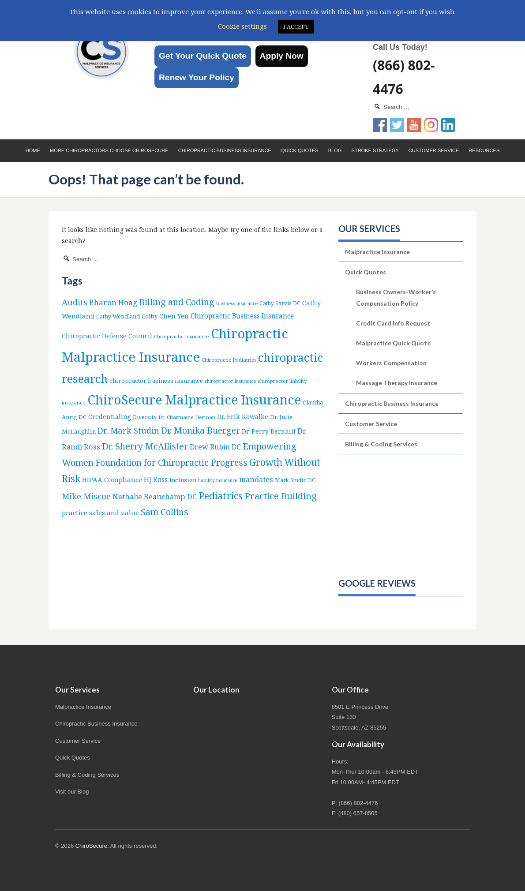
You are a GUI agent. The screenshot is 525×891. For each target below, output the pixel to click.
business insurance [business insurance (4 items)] (237, 303)
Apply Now (282, 55)
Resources (484, 150)
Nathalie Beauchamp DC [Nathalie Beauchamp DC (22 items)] (154, 496)
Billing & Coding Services (381, 444)
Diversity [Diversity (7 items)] (145, 417)
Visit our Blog (72, 791)
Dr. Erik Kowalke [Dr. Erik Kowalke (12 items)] (242, 416)
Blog (335, 150)
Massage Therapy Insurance (396, 382)
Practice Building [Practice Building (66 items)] (280, 496)
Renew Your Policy (196, 77)
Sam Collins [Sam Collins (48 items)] (164, 512)
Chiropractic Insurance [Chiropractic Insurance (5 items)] (181, 336)
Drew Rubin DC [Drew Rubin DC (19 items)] (215, 447)
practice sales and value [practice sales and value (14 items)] (100, 512)
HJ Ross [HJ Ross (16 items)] (156, 479)
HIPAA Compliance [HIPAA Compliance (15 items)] (112, 479)
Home (33, 150)
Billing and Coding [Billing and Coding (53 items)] (176, 302)
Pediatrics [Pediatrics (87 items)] (221, 495)
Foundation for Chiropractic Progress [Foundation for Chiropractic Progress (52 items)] (171, 462)
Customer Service (434, 150)
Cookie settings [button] (242, 26)
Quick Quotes (300, 150)
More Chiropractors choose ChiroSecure (109, 150)
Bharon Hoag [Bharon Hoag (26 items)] (113, 302)
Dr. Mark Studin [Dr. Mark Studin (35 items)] (128, 430)
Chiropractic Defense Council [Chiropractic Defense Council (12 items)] (107, 336)
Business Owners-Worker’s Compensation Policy (396, 297)
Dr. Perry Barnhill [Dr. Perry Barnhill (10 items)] (269, 431)
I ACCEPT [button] (296, 26)
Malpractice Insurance (377, 251)
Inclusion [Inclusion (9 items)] (182, 480)
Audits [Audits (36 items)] (74, 301)
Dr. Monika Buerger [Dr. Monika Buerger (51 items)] (200, 430)
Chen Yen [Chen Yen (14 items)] (174, 315)
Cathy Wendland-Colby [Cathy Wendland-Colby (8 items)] (127, 316)
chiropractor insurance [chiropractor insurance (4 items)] (230, 381)
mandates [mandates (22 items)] (256, 479)
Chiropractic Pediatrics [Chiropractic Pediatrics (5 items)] (229, 359)
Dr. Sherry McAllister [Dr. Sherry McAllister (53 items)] (145, 446)
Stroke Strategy (375, 150)
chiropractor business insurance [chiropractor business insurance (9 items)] (156, 381)
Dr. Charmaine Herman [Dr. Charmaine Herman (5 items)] (186, 417)
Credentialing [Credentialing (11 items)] (109, 416)
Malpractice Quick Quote (393, 343)
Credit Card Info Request (393, 323)
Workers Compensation (391, 363)
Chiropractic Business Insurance (224, 150)
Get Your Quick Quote (203, 55)
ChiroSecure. (92, 846)
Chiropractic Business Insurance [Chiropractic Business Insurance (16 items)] (242, 315)
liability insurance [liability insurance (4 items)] (217, 480)
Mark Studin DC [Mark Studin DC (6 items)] (295, 480)
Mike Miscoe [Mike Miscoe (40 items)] (86, 496)
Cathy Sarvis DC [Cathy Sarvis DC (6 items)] (279, 303)
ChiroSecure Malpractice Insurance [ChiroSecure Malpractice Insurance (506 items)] (194, 399)
